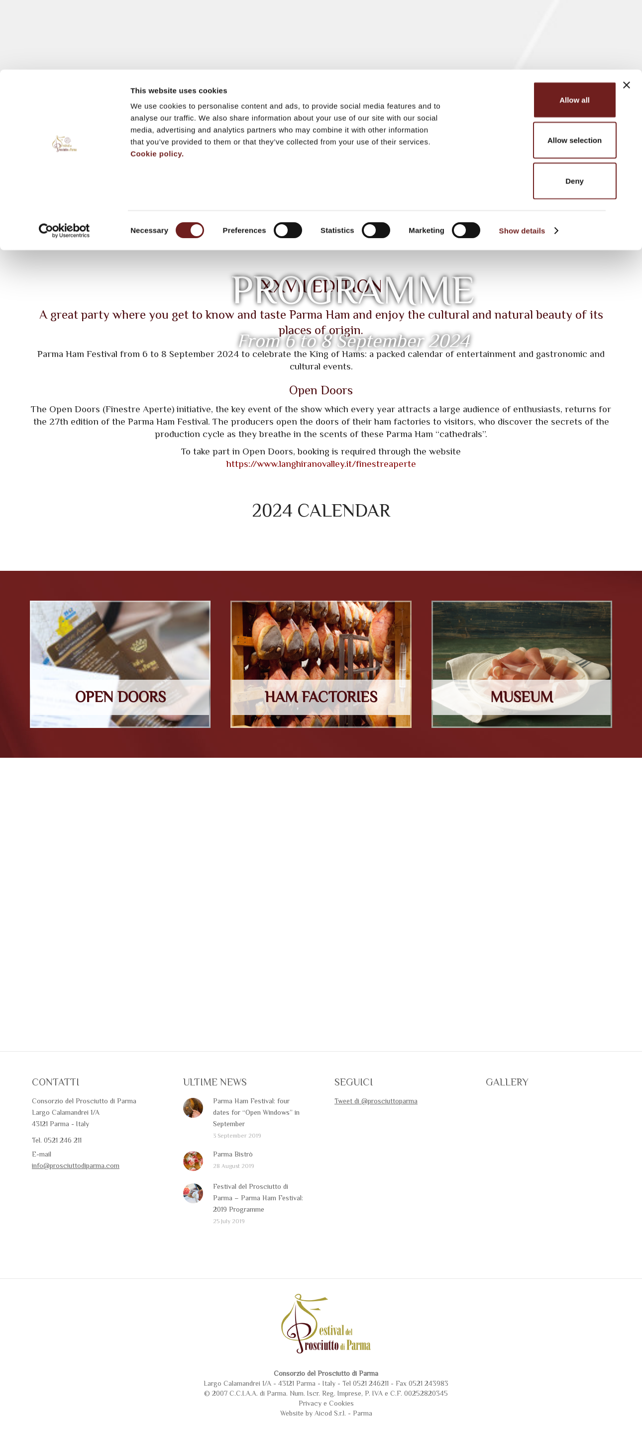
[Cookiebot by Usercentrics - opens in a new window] (64, 161)
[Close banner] (626, 15)
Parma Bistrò (233, 1191)
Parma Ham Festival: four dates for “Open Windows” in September (256, 1149)
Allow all (534, 30)
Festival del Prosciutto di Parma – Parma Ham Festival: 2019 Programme (258, 1234)
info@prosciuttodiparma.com (75, 1202)
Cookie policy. (157, 84)
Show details (522, 161)
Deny (534, 111)
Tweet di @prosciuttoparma (376, 1138)
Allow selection (533, 71)
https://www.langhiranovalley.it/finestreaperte (321, 500)
